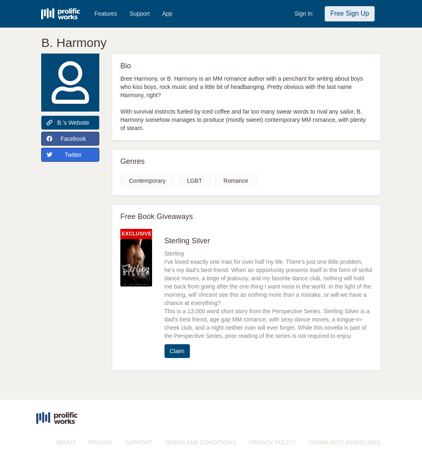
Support (139, 13)
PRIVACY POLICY (272, 442)
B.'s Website (68, 123)
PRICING (100, 442)
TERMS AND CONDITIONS (200, 442)
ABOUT (66, 442)
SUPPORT (138, 442)
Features (105, 13)
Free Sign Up (349, 13)
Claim (177, 351)
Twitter (64, 155)
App (167, 13)
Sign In (304, 13)
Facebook (66, 139)
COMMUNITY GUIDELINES (345, 442)
